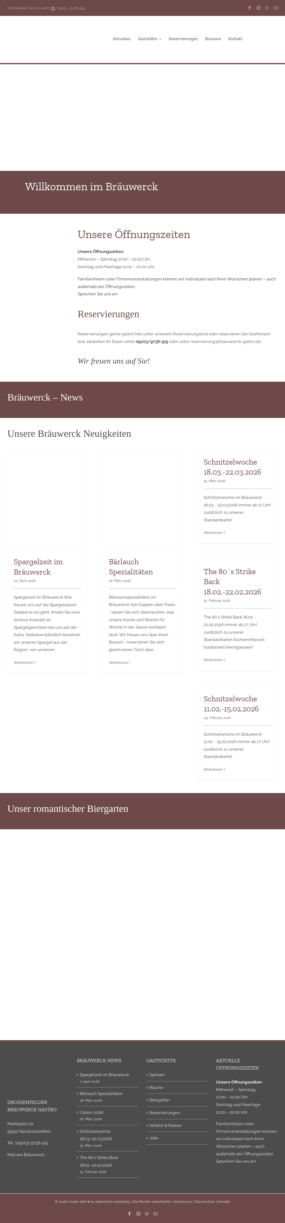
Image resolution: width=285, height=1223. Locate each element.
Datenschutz (205, 1202)
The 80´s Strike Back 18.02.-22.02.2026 (99, 1161)
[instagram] (258, 8)
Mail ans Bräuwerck (25, 1154)
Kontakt (224, 1202)
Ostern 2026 (91, 1112)
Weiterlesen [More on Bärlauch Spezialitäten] (118, 663)
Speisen (157, 1074)
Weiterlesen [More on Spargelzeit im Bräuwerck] (23, 663)
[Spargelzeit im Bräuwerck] (47, 499)
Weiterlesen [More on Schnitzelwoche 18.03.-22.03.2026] (213, 533)
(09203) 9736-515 (31, 1142)
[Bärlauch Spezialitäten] (143, 499)
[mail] (276, 8)
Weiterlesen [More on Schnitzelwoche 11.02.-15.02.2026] (213, 769)
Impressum (183, 1202)
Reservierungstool (190, 333)
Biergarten (159, 1099)
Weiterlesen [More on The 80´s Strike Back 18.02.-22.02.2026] (213, 660)
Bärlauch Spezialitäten (101, 1093)
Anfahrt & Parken (165, 1125)
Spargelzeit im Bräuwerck (104, 1074)
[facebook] (250, 8)
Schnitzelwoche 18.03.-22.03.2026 (96, 1135)
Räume (156, 1087)
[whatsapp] (267, 8)
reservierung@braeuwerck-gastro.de (225, 341)
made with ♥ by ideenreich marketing (99, 1202)
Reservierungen (164, 1112)
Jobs (153, 1137)
